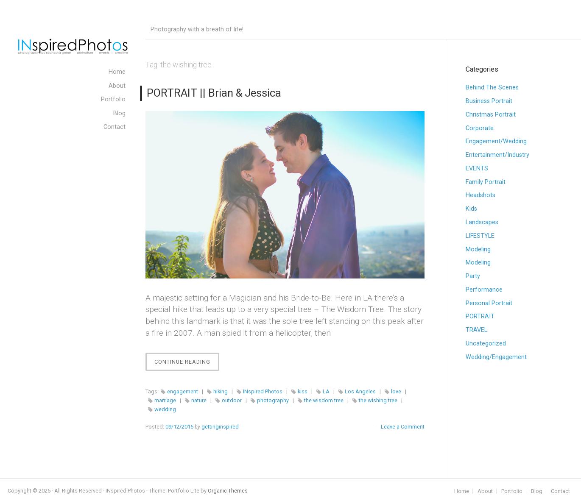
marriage (165, 400)
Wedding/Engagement (496, 357)
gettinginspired (220, 426)
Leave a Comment (403, 426)
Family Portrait (486, 182)
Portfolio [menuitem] (113, 99)
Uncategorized (486, 343)
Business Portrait (489, 101)
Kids (471, 208)
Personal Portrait (489, 303)
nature (199, 400)
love (396, 391)
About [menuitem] (117, 85)
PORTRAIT (480, 316)
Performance (484, 289)
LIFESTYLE (480, 235)
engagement (182, 391)
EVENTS (477, 168)
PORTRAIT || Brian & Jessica (214, 92)
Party (473, 276)
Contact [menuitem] (114, 127)
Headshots (480, 195)
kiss (302, 391)
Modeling (478, 249)
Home (461, 491)
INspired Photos (262, 391)
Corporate (480, 128)
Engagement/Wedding (496, 141)
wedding (165, 409)
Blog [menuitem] (119, 113)
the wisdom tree (324, 400)
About (485, 491)
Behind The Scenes (492, 87)
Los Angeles (360, 391)
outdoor (232, 400)
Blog (536, 491)
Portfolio (511, 491)
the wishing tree (378, 400)
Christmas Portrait (491, 114)
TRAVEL (476, 330)
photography (273, 400)
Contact (560, 491)
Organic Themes (228, 490)
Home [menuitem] (117, 71)
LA (326, 391)
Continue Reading (186, 364)
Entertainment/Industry (497, 155)
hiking (220, 391)
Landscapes (482, 222)
